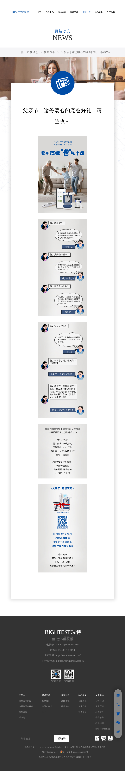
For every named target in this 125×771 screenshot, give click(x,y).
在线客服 (82, 701)
